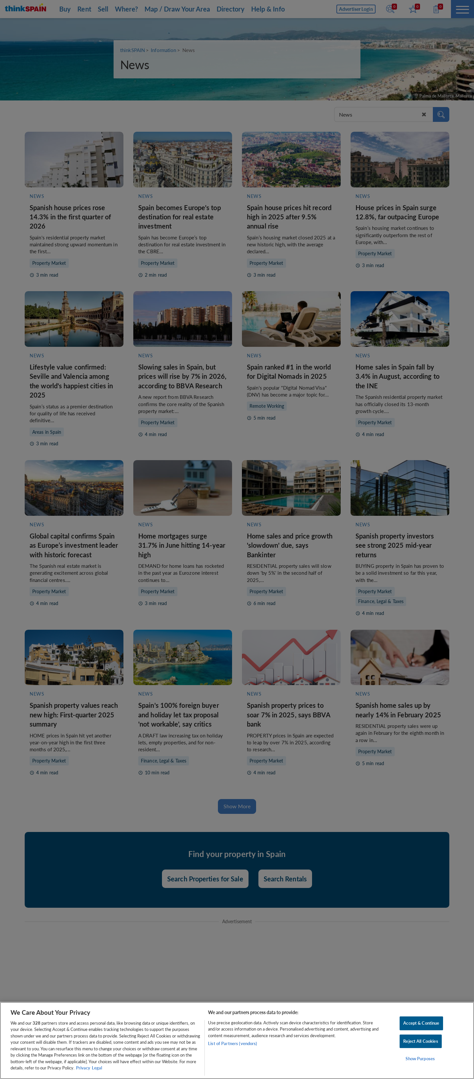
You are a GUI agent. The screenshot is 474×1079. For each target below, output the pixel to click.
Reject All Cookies (420, 1041)
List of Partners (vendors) (232, 1043)
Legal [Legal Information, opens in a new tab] (97, 1067)
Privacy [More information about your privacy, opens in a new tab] (83, 1067)
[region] (237, 1040)
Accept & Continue (421, 1023)
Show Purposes (420, 1058)
